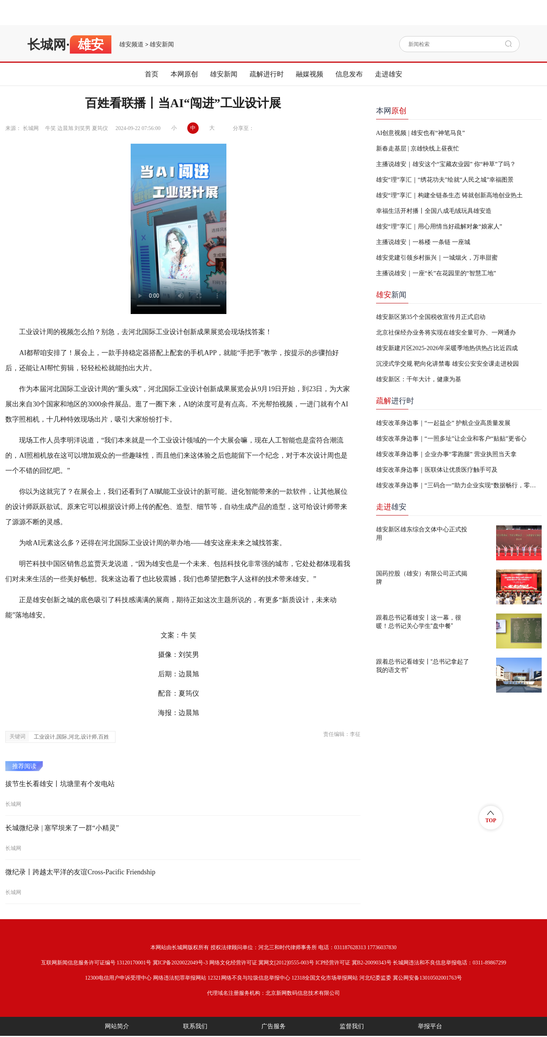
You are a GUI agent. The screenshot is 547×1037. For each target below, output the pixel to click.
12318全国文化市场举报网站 (324, 978)
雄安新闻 (162, 44)
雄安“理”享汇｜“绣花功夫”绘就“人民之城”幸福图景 (445, 179)
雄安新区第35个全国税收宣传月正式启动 (430, 317)
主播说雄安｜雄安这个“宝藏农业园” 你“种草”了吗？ (446, 164)
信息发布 (349, 74)
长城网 (46, 44)
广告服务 (273, 1026)
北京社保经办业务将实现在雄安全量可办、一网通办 (446, 332)
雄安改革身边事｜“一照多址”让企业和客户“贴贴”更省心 (451, 438)
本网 (391, 110)
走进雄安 (388, 74)
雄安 (391, 507)
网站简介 (117, 1026)
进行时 (395, 400)
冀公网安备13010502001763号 (427, 978)
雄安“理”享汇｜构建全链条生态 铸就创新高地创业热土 (449, 195)
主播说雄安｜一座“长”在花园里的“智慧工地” (436, 273)
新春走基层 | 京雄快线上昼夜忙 (417, 148)
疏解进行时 (267, 74)
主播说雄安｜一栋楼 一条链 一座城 (423, 242)
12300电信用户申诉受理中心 (118, 978)
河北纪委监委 (375, 978)
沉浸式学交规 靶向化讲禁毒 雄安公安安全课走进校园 (447, 363)
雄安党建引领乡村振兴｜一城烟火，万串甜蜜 (437, 257)
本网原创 (184, 74)
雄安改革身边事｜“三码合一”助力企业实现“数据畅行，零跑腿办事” (459, 485)
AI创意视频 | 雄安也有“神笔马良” (420, 133)
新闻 (391, 294)
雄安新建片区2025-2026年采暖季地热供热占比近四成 (447, 348)
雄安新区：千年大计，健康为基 (418, 379)
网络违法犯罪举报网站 (179, 978)
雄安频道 (131, 44)
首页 (151, 74)
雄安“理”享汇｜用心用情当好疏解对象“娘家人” (439, 226)
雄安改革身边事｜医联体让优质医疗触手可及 (437, 469)
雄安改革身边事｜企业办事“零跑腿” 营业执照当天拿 (446, 454)
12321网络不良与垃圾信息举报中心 (249, 978)
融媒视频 (309, 74)
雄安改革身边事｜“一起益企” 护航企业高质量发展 (443, 423)
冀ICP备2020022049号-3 (180, 963)
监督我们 (352, 1026)
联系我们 (195, 1026)
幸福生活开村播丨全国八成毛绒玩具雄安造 (434, 211)
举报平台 (430, 1026)
